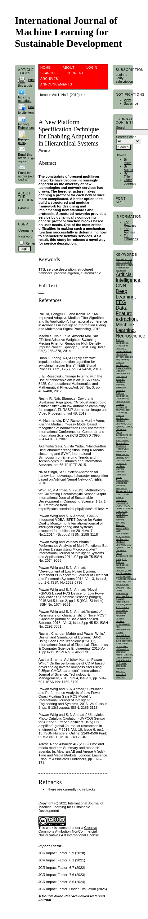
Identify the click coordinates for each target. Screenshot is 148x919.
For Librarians (131, 237)
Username (25, 230)
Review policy (23, 141)
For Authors (129, 230)
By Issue (128, 161)
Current (75, 73)
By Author (128, 168)
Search (47, 73)
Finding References (26, 126)
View (127, 100)
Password (25, 236)
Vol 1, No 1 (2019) (66, 95)
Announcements (56, 84)
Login (92, 67)
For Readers (130, 223)
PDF (41, 292)
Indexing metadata (24, 99)
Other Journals (130, 181)
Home (45, 67)
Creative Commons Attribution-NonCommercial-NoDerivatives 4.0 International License (68, 831)
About (68, 67)
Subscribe (131, 103)
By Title (127, 175)
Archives (49, 79)
